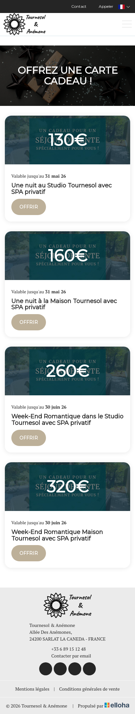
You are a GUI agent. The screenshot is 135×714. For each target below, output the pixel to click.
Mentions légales (32, 689)
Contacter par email (67, 656)
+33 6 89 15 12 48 (65, 649)
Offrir (28, 207)
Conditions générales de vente (89, 689)
